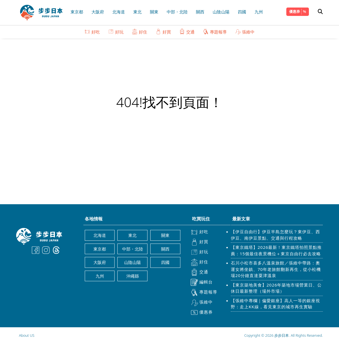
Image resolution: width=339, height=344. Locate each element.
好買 (163, 32)
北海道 (118, 12)
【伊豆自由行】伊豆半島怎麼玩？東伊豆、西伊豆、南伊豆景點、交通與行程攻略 (275, 235)
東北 (137, 12)
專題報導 (215, 32)
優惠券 (294, 11)
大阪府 (97, 12)
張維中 (245, 32)
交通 (187, 32)
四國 (242, 12)
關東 (154, 12)
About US (26, 335)
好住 (139, 32)
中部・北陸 (177, 12)
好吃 (92, 32)
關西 (200, 12)
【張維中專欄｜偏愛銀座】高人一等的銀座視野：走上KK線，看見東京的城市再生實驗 (275, 304)
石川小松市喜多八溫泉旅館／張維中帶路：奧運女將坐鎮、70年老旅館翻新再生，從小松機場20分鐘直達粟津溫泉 (276, 269)
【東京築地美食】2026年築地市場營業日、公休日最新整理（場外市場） (276, 288)
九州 (259, 12)
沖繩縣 (132, 276)
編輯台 (202, 282)
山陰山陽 (221, 12)
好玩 (116, 32)
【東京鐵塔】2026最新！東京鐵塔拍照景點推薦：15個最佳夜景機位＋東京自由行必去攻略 (276, 250)
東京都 (77, 12)
